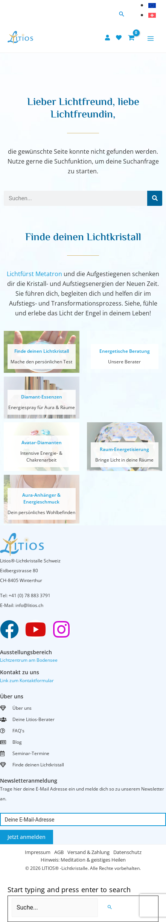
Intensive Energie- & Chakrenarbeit (41, 456)
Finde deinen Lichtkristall (41, 351)
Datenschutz (127, 852)
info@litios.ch (29, 605)
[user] (108, 37)
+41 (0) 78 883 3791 (29, 595)
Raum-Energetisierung (124, 449)
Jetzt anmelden (27, 836)
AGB (59, 852)
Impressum (37, 852)
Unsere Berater (124, 361)
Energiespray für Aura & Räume (41, 407)
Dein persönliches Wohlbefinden (41, 512)
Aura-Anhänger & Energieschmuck (41, 498)
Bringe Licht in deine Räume (124, 460)
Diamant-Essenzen (41, 397)
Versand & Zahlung (88, 852)
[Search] (154, 198)
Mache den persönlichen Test (41, 361)
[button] (121, 14)
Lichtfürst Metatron (34, 274)
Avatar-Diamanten (41, 442)
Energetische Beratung (124, 351)
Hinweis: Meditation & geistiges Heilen (83, 859)
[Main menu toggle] (150, 38)
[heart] (119, 37)
